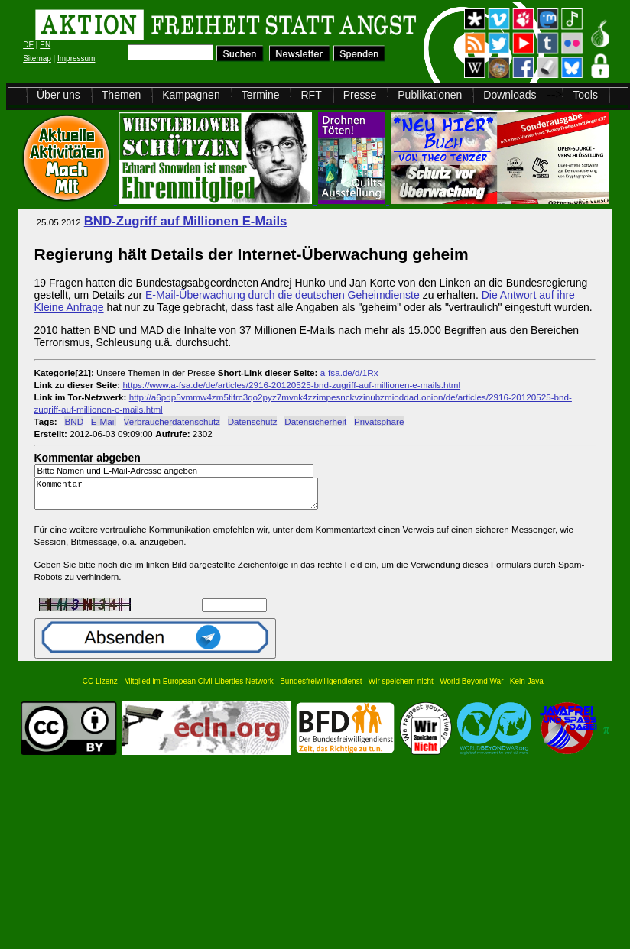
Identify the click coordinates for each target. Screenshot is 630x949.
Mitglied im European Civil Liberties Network (199, 688)
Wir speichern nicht (401, 688)
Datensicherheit (315, 421)
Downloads (509, 95)
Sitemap (37, 58)
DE (28, 44)
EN (45, 44)
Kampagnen (191, 95)
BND (73, 421)
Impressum (76, 58)
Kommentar (180, 497)
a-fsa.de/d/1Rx (349, 372)
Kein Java (527, 688)
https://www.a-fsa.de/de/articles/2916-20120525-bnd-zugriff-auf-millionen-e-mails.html (291, 385)
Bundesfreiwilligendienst (321, 688)
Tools (585, 95)
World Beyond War (471, 688)
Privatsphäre (379, 421)
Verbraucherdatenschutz (172, 421)
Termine (261, 95)
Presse (360, 95)
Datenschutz (253, 421)
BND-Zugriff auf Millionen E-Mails (185, 221)
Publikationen (430, 95)
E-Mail (103, 421)
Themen (121, 95)
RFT (310, 95)
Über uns (58, 95)
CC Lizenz (100, 688)
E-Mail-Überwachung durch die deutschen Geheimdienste (282, 295)
